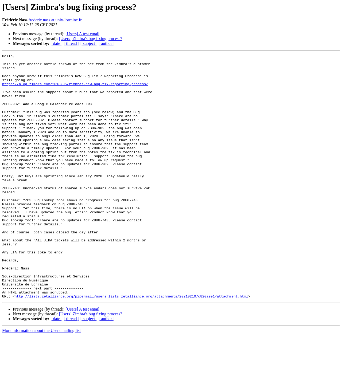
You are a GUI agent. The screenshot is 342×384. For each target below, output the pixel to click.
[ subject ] (89, 43)
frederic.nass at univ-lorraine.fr (55, 20)
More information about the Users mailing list (41, 379)
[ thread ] (71, 43)
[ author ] (107, 43)
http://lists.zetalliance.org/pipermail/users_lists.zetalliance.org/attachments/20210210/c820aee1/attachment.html (131, 345)
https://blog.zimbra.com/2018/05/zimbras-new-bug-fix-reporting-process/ (75, 90)
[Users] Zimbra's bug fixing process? (90, 38)
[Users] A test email (82, 34)
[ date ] (56, 43)
